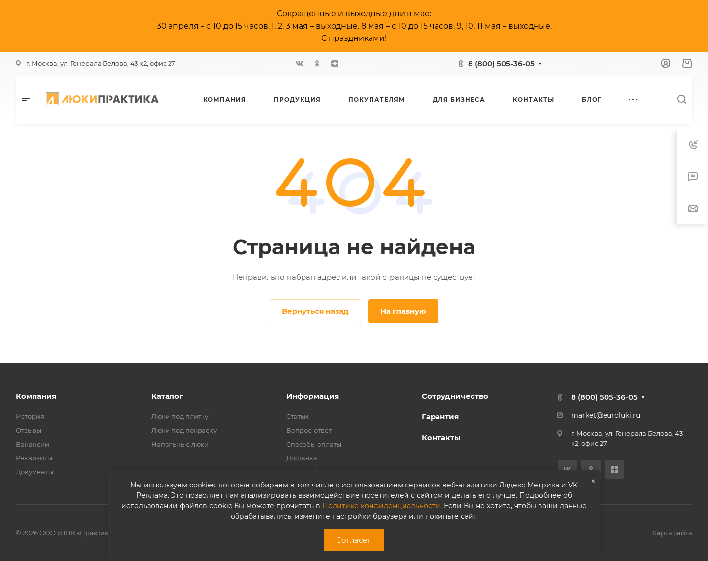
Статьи (297, 416)
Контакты (441, 437)
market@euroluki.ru (605, 415)
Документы (34, 472)
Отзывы (28, 430)
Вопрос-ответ (309, 430)
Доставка (301, 458)
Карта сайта (672, 533)
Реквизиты (34, 458)
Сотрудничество (455, 396)
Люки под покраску (184, 430)
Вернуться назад (315, 311)
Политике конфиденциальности (381, 505)
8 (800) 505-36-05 (501, 63)
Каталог (167, 396)
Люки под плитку (179, 416)
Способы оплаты (313, 444)
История (30, 416)
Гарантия (440, 416)
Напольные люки (180, 444)
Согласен (354, 540)
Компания (36, 396)
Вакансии (32, 444)
